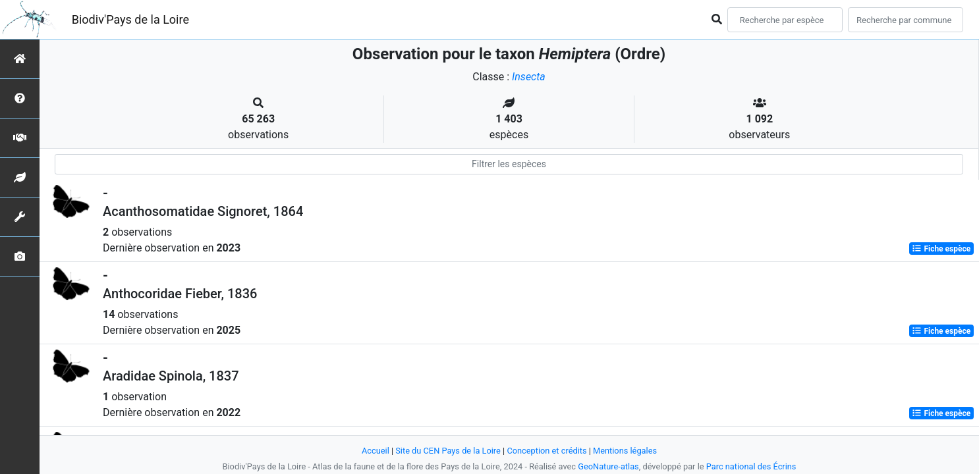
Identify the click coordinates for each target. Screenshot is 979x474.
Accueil (375, 451)
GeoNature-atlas (608, 466)
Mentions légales (625, 451)
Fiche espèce (941, 248)
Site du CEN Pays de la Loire (448, 451)
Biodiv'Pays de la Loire (130, 19)
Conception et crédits (546, 451)
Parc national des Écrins (751, 466)
